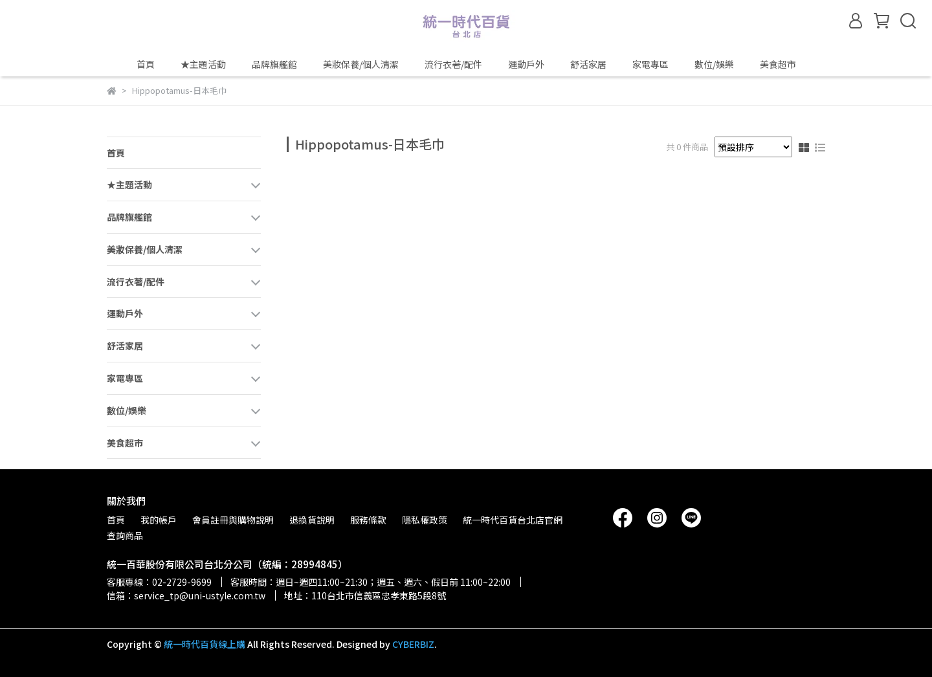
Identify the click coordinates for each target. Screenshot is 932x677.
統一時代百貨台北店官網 (512, 519)
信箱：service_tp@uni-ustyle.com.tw (186, 595)
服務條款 (368, 519)
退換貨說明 (312, 519)
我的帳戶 (158, 519)
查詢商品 (125, 535)
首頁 (146, 64)
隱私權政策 (424, 519)
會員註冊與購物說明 (233, 519)
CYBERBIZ (413, 644)
